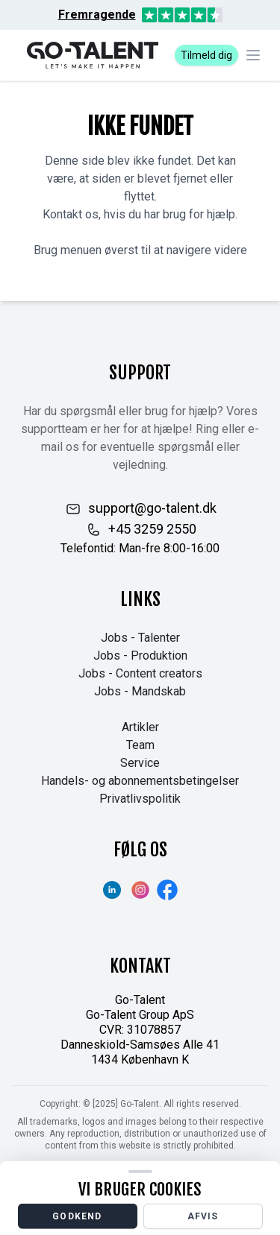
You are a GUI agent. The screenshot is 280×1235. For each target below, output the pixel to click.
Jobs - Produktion (140, 655)
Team (140, 745)
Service (140, 763)
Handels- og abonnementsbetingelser (140, 781)
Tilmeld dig (206, 55)
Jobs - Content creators (140, 673)
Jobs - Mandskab (140, 691)
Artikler (140, 727)
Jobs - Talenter (140, 638)
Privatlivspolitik (140, 799)
